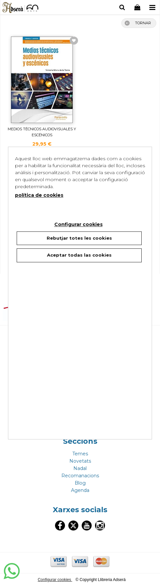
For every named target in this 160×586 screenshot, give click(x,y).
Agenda (80, 490)
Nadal (80, 468)
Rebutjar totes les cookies (79, 238)
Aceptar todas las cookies (79, 255)
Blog (80, 483)
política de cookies (39, 195)
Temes (80, 454)
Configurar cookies (55, 579)
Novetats (80, 461)
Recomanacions (80, 476)
